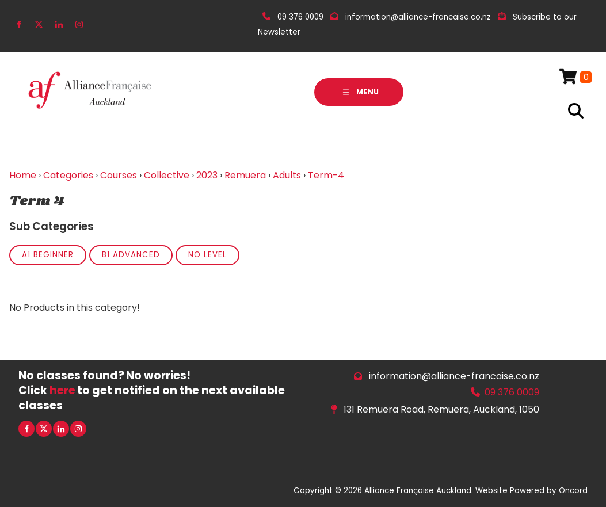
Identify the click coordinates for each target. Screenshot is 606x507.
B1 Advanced (131, 254)
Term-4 (326, 175)
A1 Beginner (48, 254)
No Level (207, 254)
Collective (166, 175)
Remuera (245, 175)
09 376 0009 (512, 392)
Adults (287, 175)
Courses (118, 175)
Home (22, 175)
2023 (207, 175)
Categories (68, 175)
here (62, 390)
